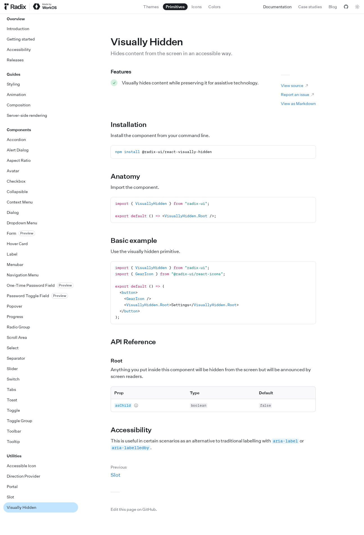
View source (295, 85)
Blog (333, 6)
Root (120, 360)
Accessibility (134, 430)
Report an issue (298, 94)
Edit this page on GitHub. (134, 509)
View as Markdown (298, 103)
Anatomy (129, 176)
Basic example (137, 240)
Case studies (310, 6)
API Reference (136, 341)
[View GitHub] (346, 6)
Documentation (277, 6)
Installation (132, 124)
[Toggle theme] (357, 6)
